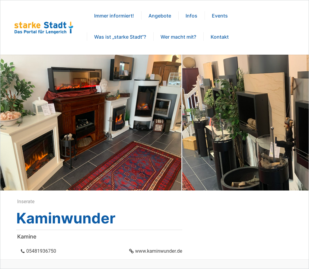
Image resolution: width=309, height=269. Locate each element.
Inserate (25, 201)
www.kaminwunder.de (158, 251)
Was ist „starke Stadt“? (120, 37)
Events (220, 16)
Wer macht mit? (178, 37)
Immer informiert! (114, 16)
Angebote (159, 16)
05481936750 (41, 251)
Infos (191, 16)
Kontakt (220, 37)
